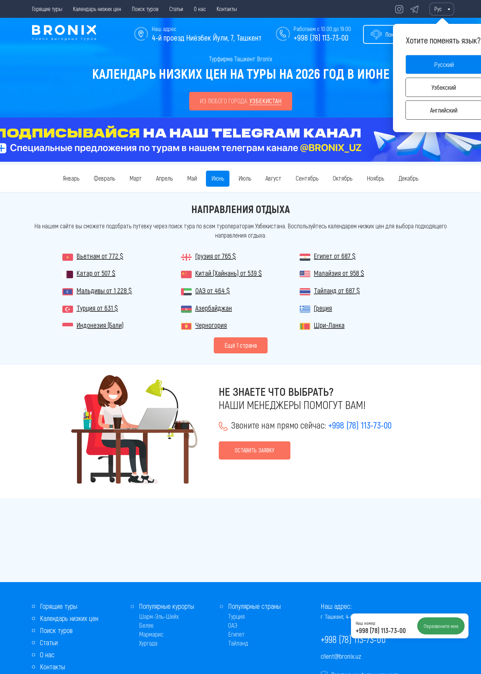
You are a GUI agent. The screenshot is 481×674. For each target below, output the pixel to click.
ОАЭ (212, 290)
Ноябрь (375, 178)
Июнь (217, 178)
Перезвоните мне (441, 626)
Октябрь (342, 178)
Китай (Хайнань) (228, 273)
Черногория (211, 325)
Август (273, 178)
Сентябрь (307, 178)
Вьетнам (100, 256)
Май (192, 178)
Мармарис (151, 634)
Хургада (148, 643)
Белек (146, 625)
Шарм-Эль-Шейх (159, 616)
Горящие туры (47, 8)
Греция (323, 308)
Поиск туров (145, 8)
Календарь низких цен (97, 8)
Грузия (215, 256)
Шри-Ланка (329, 325)
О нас (200, 8)
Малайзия (339, 273)
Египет (335, 256)
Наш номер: (366, 623)
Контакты (227, 8)
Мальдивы (104, 290)
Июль (244, 178)
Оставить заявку (254, 450)
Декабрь (408, 178)
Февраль (104, 178)
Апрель (164, 178)
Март (135, 178)
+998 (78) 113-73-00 (321, 37)
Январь (71, 178)
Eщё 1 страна (240, 345)
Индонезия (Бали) (100, 325)
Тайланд (337, 290)
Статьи (176, 8)
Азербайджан (213, 308)
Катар (96, 273)
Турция (97, 308)
